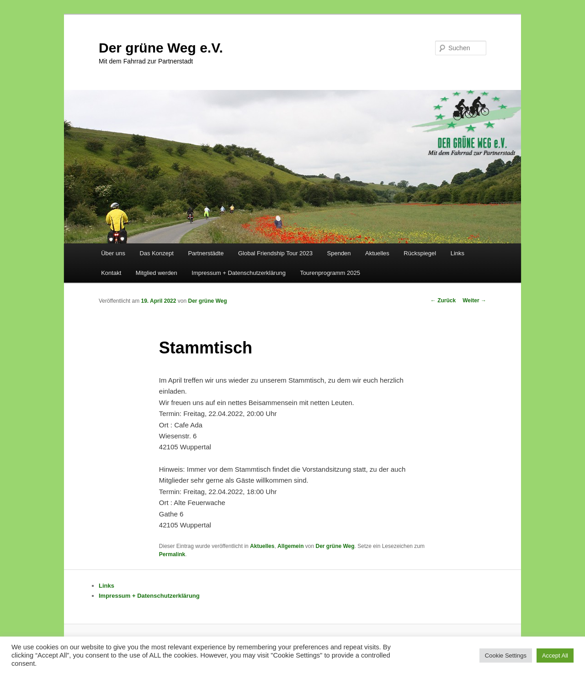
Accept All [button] (555, 655)
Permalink (172, 554)
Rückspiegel (420, 253)
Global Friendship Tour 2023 (275, 253)
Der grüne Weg (207, 301)
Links (457, 253)
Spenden (339, 253)
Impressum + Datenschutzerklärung (238, 272)
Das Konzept (156, 253)
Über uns (113, 253)
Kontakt (111, 272)
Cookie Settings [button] (505, 655)
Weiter (474, 300)
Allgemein (290, 546)
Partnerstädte (205, 253)
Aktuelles (377, 253)
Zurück (443, 300)
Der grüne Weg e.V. (161, 47)
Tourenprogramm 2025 (330, 272)
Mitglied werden (156, 272)
